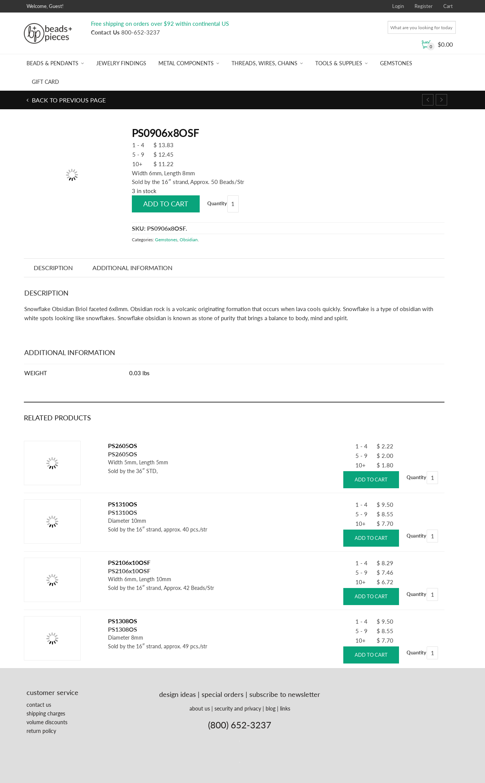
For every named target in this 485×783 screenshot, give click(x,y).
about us (199, 708)
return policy (41, 731)
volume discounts (47, 722)
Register (424, 6)
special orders (223, 694)
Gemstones (396, 63)
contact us (39, 704)
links (285, 708)
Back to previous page (68, 100)
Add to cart (165, 204)
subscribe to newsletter (284, 694)
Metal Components (186, 63)
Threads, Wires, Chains (264, 63)
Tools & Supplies (338, 63)
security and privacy (237, 708)
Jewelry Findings (121, 63)
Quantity (217, 203)
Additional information (132, 267)
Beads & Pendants (52, 63)
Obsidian (189, 239)
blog (270, 708)
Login (398, 6)
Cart (448, 6)
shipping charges (46, 713)
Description (53, 267)
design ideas (177, 694)
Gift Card (45, 82)
